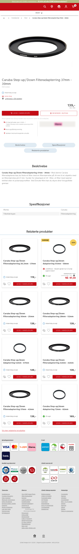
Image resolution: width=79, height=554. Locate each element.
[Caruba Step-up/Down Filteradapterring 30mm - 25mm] (20, 308)
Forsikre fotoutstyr (7, 496)
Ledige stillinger (26, 500)
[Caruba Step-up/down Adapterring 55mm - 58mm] (59, 259)
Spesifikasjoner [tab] (58, 145)
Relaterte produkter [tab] (40, 150)
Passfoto (4, 505)
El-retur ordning (26, 522)
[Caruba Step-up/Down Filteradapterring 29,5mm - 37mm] (20, 259)
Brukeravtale (25, 517)
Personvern (25, 513)
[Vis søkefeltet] (45, 6)
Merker (63, 509)
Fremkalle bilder (46, 498)
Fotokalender (45, 507)
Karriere (24, 498)
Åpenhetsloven (26, 524)
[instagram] (44, 536)
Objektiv (63, 498)
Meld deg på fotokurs (8, 500)
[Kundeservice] (59, 6)
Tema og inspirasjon (67, 511)
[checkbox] (9, 284)
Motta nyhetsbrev (7, 507)
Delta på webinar (7, 502)
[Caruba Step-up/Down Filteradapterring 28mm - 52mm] (59, 308)
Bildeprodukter (45, 494)
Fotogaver (44, 502)
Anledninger (45, 509)
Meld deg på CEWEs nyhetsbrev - (39, 1)
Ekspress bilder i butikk (9, 503)
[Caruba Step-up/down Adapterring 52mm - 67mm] (20, 355)
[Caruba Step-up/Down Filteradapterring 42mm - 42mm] (59, 355)
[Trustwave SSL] (15, 470)
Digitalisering (6, 513)
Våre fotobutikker (27, 496)
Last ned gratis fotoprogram (6, 510)
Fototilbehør (65, 500)
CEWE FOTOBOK (46, 496)
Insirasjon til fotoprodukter (26, 506)
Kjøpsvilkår (25, 515)
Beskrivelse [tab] (20, 145)
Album (63, 507)
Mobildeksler (45, 503)
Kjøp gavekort (6, 498)
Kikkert (63, 503)
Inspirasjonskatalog (27, 503)
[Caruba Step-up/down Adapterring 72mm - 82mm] (59, 401)
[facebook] (35, 536)
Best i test (25, 526)
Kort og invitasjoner (47, 505)
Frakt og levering (27, 519)
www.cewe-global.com (29, 528)
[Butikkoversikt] (52, 6)
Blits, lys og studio (66, 502)
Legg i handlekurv (25, 284)
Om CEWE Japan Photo (28, 494)
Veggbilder (44, 500)
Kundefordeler (26, 502)
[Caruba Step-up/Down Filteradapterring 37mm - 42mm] (20, 401)
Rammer (63, 505)
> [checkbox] (5, 283)
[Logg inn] (66, 6)
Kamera (63, 496)
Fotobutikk (64, 494)
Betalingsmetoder (27, 520)
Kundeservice (6, 494)
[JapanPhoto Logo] (6, 8)
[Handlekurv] (73, 6)
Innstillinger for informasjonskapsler (30, 510)
